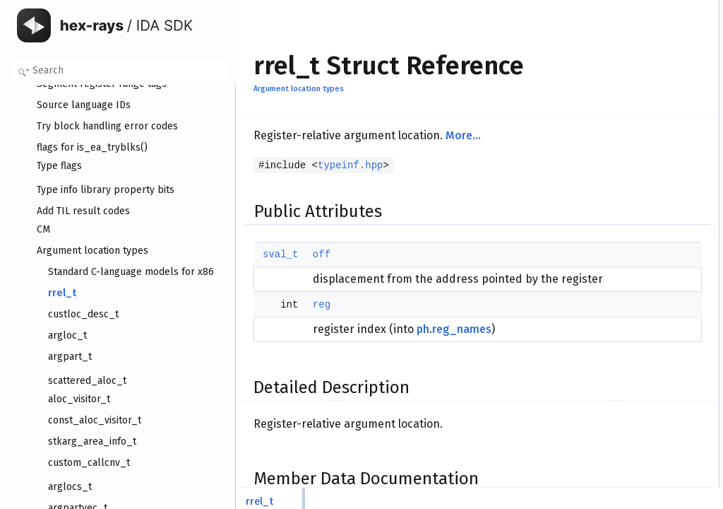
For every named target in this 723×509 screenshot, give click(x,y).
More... (463, 135)
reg (321, 320)
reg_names (461, 344)
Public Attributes (597, 8)
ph (423, 344)
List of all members (602, 117)
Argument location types (298, 88)
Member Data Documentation (622, 70)
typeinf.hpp (350, 165)
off (321, 254)
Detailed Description (605, 54)
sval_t (280, 254)
